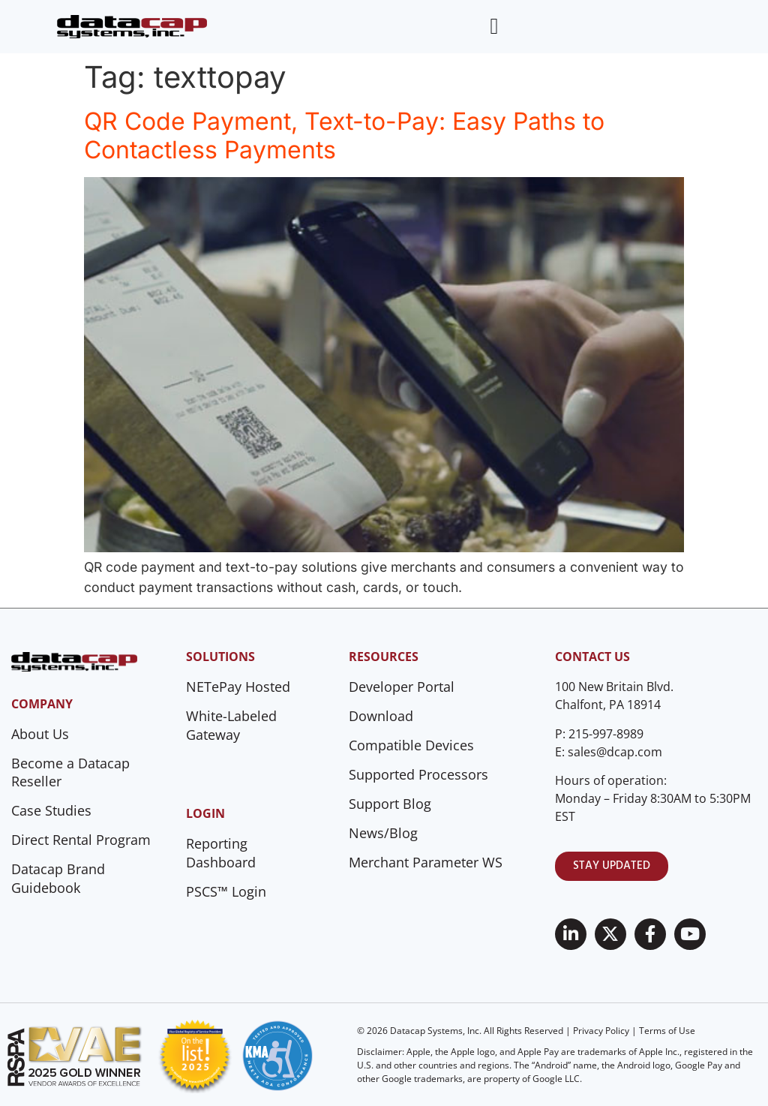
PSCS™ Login (226, 891)
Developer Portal (401, 687)
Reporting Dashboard (221, 852)
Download (381, 716)
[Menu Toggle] (494, 26)
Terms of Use (667, 1030)
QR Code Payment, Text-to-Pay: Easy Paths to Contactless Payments (344, 135)
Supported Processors (418, 774)
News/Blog (383, 833)
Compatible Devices (411, 745)
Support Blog (390, 804)
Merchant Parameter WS (425, 862)
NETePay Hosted (238, 687)
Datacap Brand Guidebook (58, 878)
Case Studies (51, 810)
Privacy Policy (601, 1030)
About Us (40, 734)
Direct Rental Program (81, 840)
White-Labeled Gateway (231, 725)
